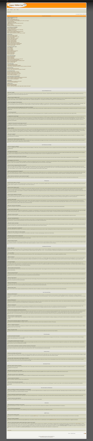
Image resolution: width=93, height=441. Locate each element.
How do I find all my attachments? (12, 82)
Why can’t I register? (10, 24)
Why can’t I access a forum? (11, 40)
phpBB (43, 436)
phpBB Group (35, 415)
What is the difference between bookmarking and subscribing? (17, 77)
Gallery (18, 9)
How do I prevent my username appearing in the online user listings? (18, 20)
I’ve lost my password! (10, 21)
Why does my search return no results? (13, 72)
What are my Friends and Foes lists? (13, 68)
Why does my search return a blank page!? (14, 73)
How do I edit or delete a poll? (12, 39)
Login (14, 9)
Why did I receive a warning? (11, 41)
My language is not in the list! (11, 30)
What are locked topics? (11, 53)
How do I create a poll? (11, 37)
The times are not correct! (11, 28)
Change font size (7, 0)
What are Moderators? (10, 57)
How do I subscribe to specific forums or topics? (14, 78)
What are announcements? (11, 51)
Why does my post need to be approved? (13, 44)
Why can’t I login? (10, 18)
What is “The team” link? (11, 62)
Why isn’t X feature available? (12, 85)
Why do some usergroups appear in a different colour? (15, 60)
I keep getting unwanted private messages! (14, 65)
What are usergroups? (10, 58)
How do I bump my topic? (11, 45)
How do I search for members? (12, 74)
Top (7, 95)
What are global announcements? (12, 50)
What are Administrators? (11, 56)
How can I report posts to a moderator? (13, 42)
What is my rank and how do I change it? (13, 32)
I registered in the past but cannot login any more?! (15, 23)
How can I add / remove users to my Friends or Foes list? (16, 69)
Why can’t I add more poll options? (12, 38)
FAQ (8, 9)
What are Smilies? (10, 49)
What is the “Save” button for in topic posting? (14, 43)
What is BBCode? (10, 47)
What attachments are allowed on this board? (14, 81)
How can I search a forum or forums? (13, 71)
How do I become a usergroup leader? (13, 59)
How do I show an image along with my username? (15, 31)
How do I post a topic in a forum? (12, 35)
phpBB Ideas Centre (53, 419)
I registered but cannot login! (11, 22)
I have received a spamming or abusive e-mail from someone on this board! (19, 66)
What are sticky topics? (11, 52)
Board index (9, 430)
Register (11, 9)
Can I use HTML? (10, 48)
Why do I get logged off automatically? (13, 19)
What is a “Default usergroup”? (12, 61)
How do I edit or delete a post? (12, 36)
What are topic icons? (10, 54)
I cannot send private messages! (12, 64)
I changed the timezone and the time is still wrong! (15, 29)
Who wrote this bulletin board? (12, 84)
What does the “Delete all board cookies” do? (14, 25)
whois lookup (78, 423)
